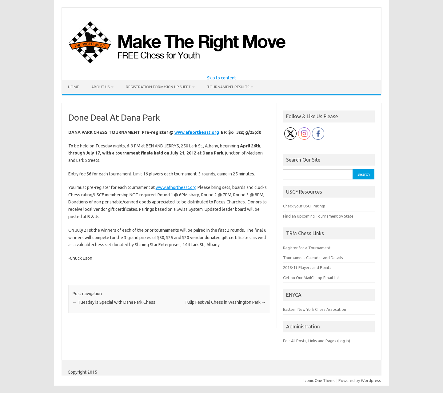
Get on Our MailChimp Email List (311, 277)
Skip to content (221, 77)
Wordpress (371, 380)
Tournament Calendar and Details (313, 257)
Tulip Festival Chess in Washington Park (225, 302)
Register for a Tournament (306, 248)
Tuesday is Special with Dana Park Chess (114, 302)
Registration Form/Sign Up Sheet (158, 87)
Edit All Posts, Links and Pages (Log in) (316, 341)
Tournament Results (228, 87)
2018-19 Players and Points (307, 267)
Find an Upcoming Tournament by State (318, 216)
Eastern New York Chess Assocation (314, 309)
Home (73, 87)
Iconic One (313, 380)
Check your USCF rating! (304, 206)
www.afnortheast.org (196, 132)
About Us (100, 87)
